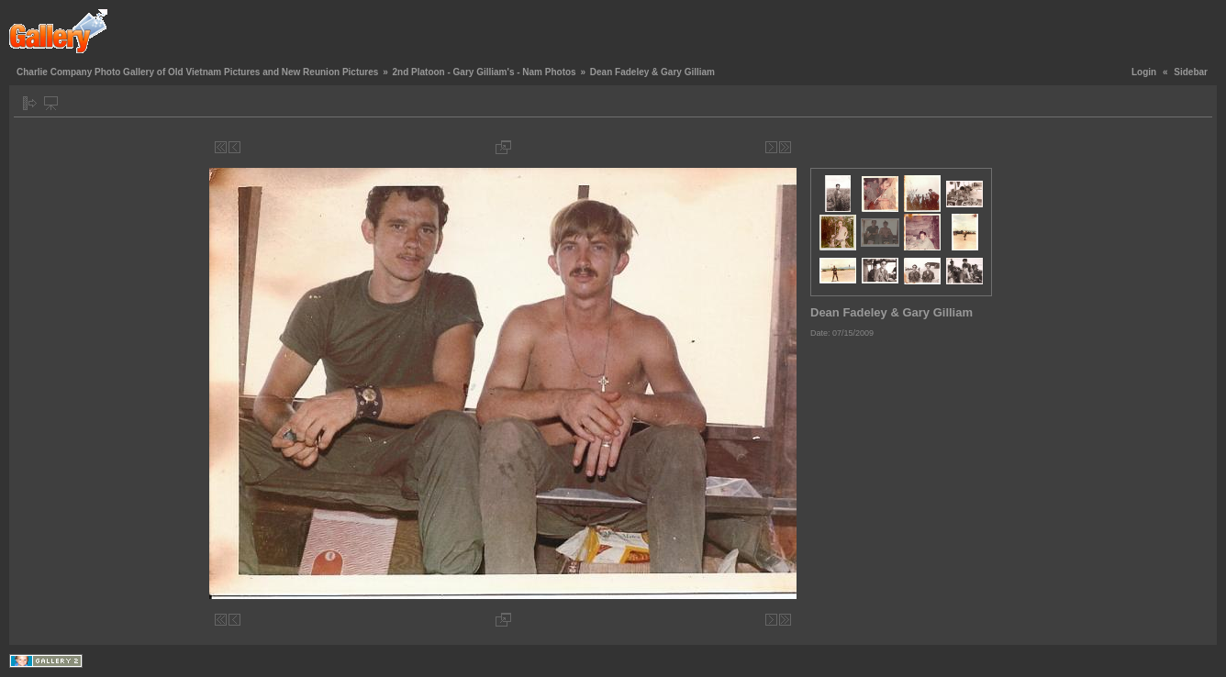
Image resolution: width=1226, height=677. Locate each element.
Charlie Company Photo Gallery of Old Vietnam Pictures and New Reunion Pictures (197, 72)
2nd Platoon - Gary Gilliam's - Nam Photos (483, 72)
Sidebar (1191, 72)
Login (1143, 72)
